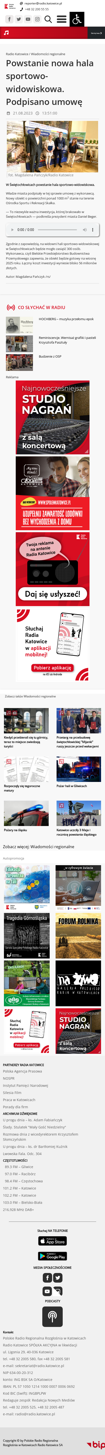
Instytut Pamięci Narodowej (25, 1085)
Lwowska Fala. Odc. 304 (22, 1153)
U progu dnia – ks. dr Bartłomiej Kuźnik (35, 1146)
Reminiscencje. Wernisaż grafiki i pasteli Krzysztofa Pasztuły (67, 340)
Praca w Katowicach (19, 1099)
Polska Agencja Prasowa (22, 1071)
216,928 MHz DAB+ (18, 1209)
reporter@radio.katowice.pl (43, 3)
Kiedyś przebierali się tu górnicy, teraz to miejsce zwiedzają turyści (26, 741)
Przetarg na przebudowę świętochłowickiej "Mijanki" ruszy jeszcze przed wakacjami (78, 741)
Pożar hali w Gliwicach (72, 786)
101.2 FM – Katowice (19, 1188)
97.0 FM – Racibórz (19, 1174)
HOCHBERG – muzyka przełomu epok (66, 319)
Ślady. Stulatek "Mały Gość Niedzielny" (34, 1127)
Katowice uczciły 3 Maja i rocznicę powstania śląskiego (76, 832)
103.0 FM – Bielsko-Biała (22, 1202)
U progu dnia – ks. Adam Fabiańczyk (32, 1120)
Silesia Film (12, 1092)
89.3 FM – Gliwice (18, 1166)
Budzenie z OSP (50, 356)
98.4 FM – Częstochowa (23, 1181)
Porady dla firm (15, 1107)
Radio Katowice (17, 54)
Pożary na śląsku (15, 830)
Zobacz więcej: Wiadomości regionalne (38, 846)
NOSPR (9, 1078)
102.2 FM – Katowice (19, 1195)
